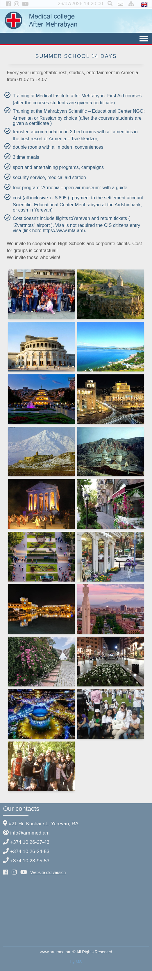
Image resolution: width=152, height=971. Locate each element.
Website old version (48, 872)
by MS (76, 961)
